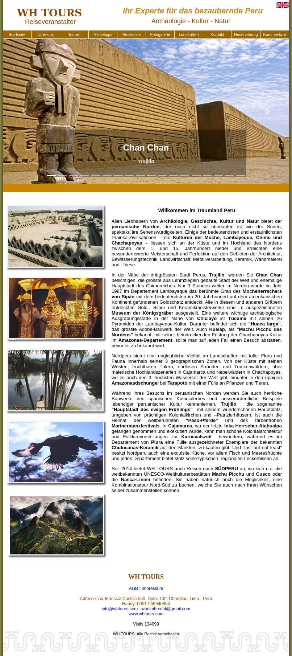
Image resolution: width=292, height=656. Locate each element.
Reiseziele (131, 34)
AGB (133, 588)
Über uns (46, 34)
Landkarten (189, 34)
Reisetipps (102, 34)
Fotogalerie (160, 34)
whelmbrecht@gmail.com (165, 608)
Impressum (152, 588)
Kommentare (274, 34)
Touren (74, 34)
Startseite (17, 34)
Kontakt (217, 34)
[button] (24, 111)
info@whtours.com (120, 608)
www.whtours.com (146, 613)
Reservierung (246, 34)
